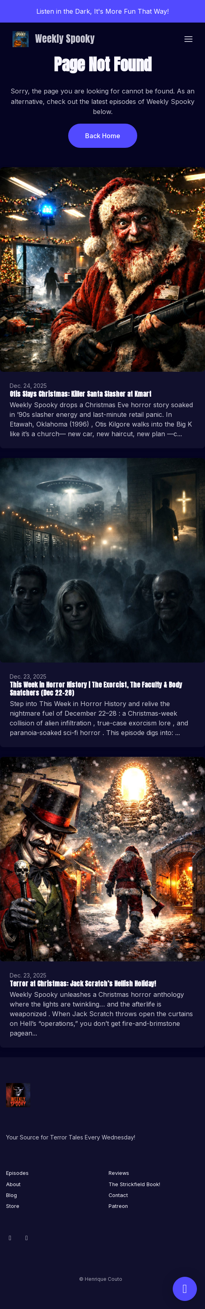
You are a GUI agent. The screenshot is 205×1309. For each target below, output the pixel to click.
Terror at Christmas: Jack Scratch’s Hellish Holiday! (83, 983)
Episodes (17, 1173)
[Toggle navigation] (188, 39)
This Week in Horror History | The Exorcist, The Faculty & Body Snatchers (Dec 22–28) (96, 689)
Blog (11, 1195)
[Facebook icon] (10, 1238)
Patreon (118, 1206)
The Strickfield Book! (134, 1184)
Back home (102, 136)
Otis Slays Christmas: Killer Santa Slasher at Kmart (80, 394)
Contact (118, 1195)
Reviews (119, 1173)
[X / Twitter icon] (27, 1238)
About (13, 1184)
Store (12, 1206)
